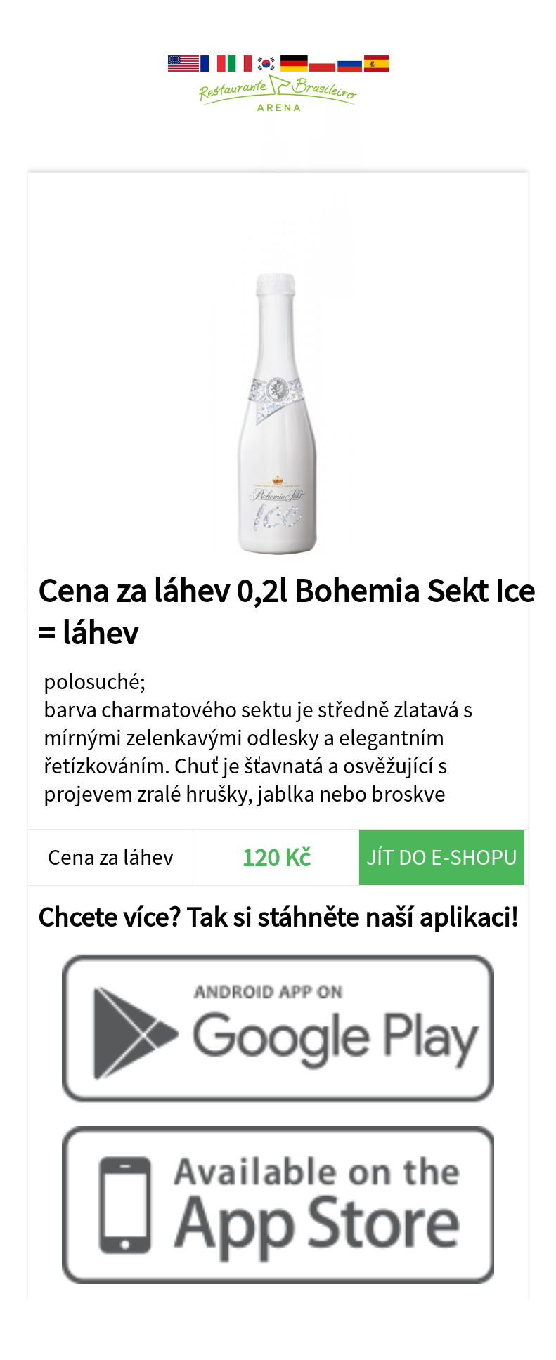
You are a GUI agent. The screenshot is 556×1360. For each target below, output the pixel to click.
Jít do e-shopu (441, 857)
